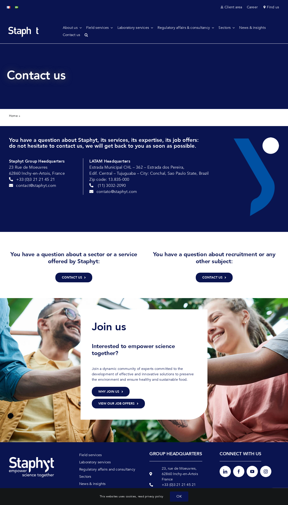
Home (13, 116)
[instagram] (265, 471)
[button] (88, 35)
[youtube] (252, 471)
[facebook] (238, 471)
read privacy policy (150, 496)
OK (179, 496)
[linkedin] (225, 471)
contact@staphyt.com (36, 185)
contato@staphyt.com (117, 192)
